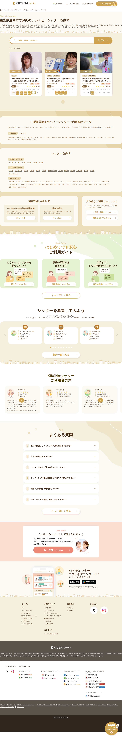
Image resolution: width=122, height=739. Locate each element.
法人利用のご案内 (87, 4)
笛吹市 (72, 171)
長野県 (41, 163)
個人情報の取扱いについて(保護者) (46, 705)
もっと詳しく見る (64, 511)
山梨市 (32, 171)
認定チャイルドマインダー (55, 182)
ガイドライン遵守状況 (78, 705)
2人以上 (91, 182)
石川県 (23, 163)
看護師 (75, 182)
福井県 (29, 163)
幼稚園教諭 (26, 182)
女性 (85, 182)
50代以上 (106, 184)
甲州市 (86, 171)
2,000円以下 (22, 184)
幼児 (86, 184)
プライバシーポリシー (64, 705)
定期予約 (12, 182)
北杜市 (60, 171)
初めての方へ (58, 4)
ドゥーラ (69, 182)
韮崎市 (44, 171)
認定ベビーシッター (38, 182)
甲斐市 (66, 171)
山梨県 (35, 163)
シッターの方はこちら (108, 4)
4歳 (55, 184)
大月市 (38, 171)
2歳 (47, 184)
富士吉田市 (18, 171)
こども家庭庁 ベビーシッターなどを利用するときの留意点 (102, 705)
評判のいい (12, 187)
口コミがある (22, 187)
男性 (80, 182)
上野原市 (79, 171)
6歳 (63, 184)
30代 (95, 184)
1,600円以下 (13, 184)
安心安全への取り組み (73, 4)
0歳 (39, 184)
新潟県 (11, 163)
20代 (90, 184)
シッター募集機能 (73, 318)
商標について (20, 707)
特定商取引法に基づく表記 (7, 707)
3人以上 (98, 182)
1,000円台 (105, 182)
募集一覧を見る (65, 354)
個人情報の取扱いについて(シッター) (24, 705)
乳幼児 (80, 184)
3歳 (51, 184)
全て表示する (13, 174)
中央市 (92, 171)
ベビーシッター (47, 25)
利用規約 (9, 705)
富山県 (17, 163)
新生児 (74, 184)
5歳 (59, 184)
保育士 (18, 182)
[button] (50, 347)
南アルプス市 (52, 171)
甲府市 (11, 171)
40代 (100, 184)
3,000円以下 (32, 184)
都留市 (26, 171)
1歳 (43, 184)
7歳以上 (68, 184)
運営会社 (2, 705)
